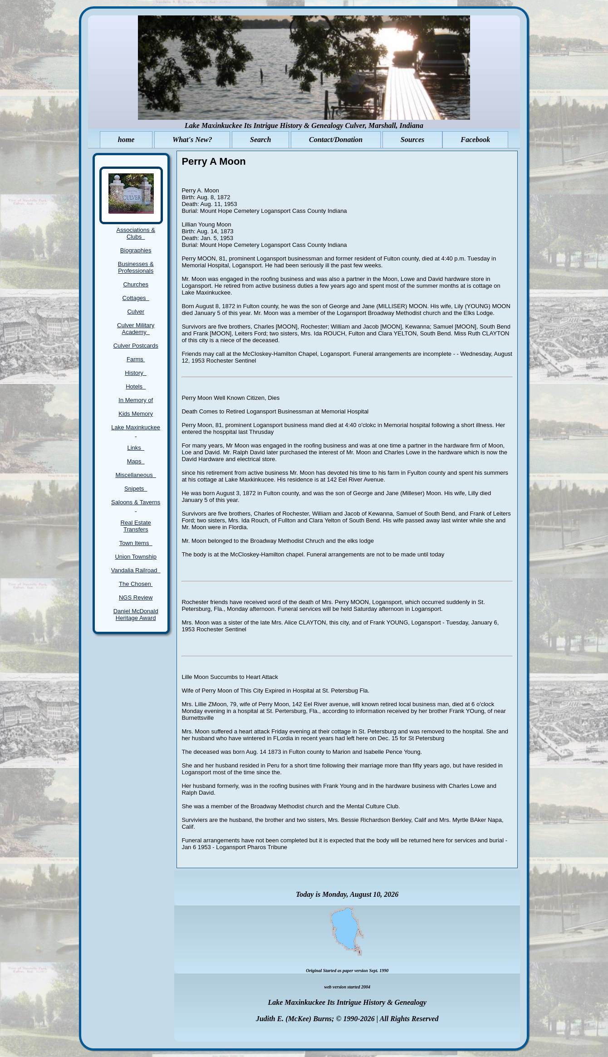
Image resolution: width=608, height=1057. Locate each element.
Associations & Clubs (136, 233)
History (136, 372)
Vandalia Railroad (136, 570)
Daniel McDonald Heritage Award (135, 614)
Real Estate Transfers (136, 526)
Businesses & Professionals (136, 267)
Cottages (136, 298)
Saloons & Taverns (135, 505)
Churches (135, 284)
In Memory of (135, 400)
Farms (136, 359)
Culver (135, 311)
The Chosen (135, 583)
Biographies (136, 250)
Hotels (136, 386)
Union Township (136, 556)
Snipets (135, 488)
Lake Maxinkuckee (135, 431)
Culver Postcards (135, 345)
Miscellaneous (135, 475)
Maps (136, 461)
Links (135, 447)
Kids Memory (135, 413)
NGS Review (135, 597)
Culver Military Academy (135, 328)
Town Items (135, 543)
